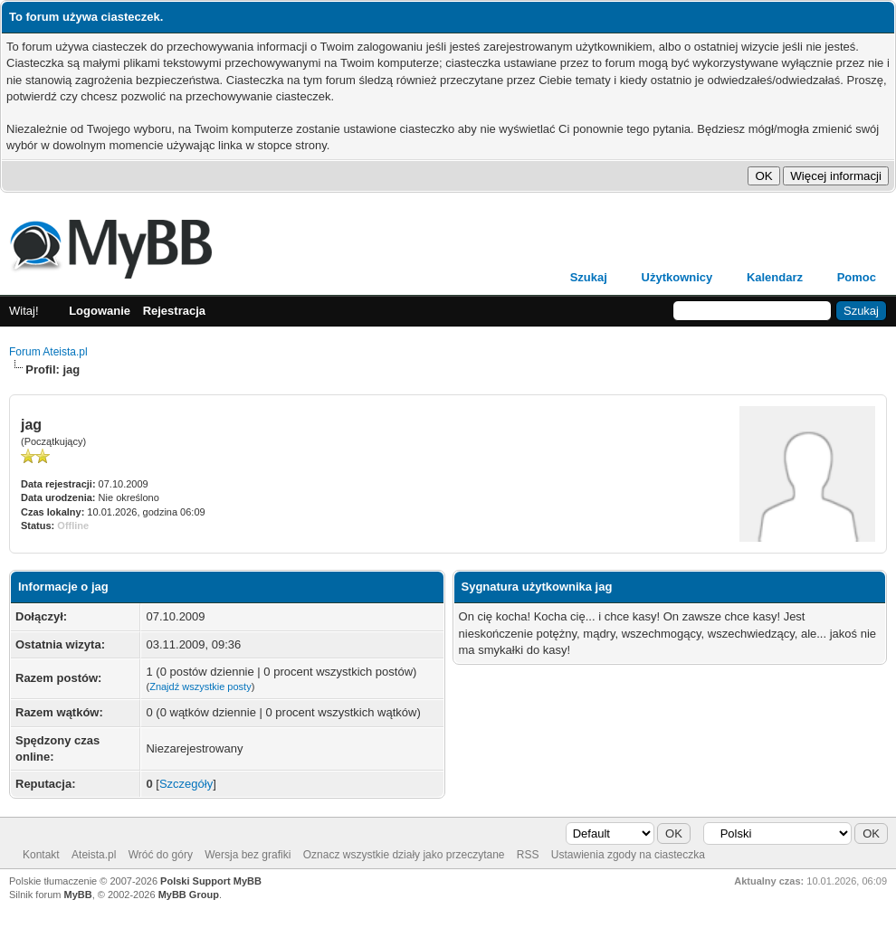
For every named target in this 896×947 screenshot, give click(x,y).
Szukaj (588, 277)
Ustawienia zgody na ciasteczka (628, 854)
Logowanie (99, 310)
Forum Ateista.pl (48, 352)
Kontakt (41, 854)
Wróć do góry (161, 854)
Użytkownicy (677, 277)
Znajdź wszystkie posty (200, 686)
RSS (528, 854)
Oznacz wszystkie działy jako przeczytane (404, 854)
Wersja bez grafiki (248, 854)
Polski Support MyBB (211, 881)
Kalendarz (775, 277)
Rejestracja (174, 310)
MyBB (78, 894)
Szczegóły (186, 784)
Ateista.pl (93, 854)
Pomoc (856, 277)
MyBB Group (188, 894)
